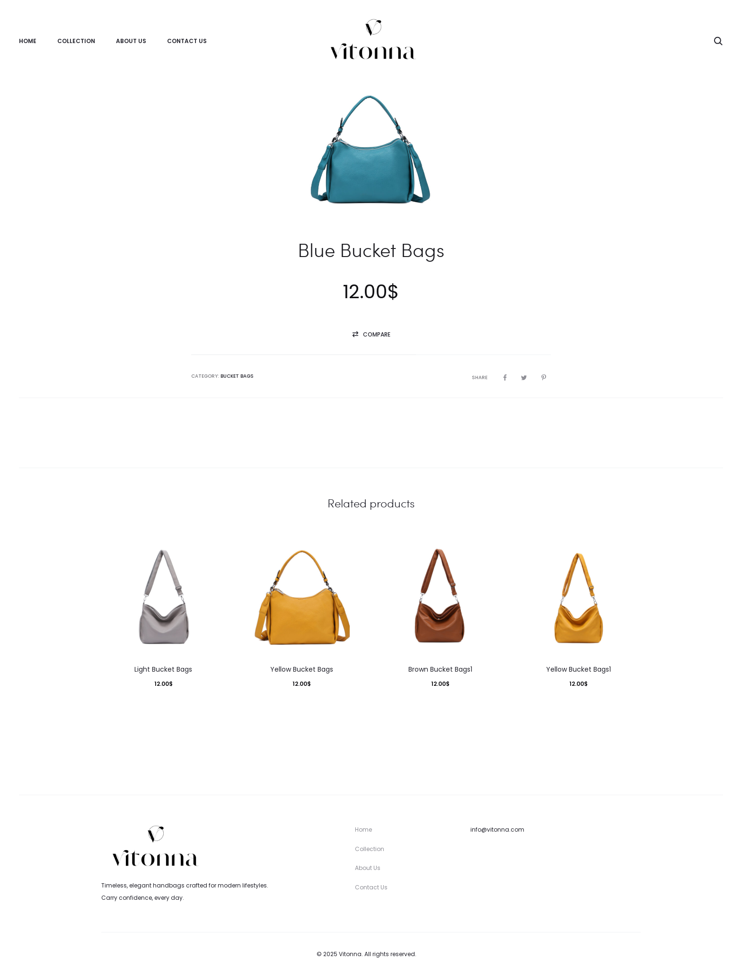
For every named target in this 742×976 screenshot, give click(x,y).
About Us (131, 41)
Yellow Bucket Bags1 (578, 669)
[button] (371, 335)
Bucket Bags (237, 376)
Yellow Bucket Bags (301, 669)
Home (27, 41)
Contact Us (187, 41)
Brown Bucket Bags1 (440, 669)
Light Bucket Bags (163, 669)
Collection (76, 41)
